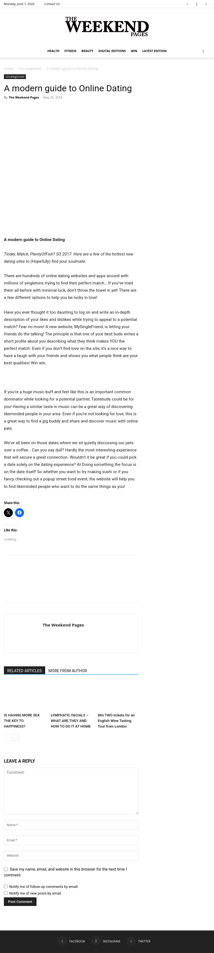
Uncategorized (30, 68)
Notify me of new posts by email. (35, 893)
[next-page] (16, 737)
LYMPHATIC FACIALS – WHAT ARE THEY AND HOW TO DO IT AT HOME (71, 720)
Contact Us (52, 4)
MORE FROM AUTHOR (67, 671)
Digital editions (112, 51)
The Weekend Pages (24, 97)
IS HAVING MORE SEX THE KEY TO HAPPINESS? (22, 720)
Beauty (88, 51)
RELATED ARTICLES (24, 671)
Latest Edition (154, 51)
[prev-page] (7, 737)
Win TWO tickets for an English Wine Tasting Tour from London (116, 720)
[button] (203, 51)
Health (53, 51)
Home (8, 68)
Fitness (70, 51)
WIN (134, 51)
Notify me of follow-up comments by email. (43, 887)
